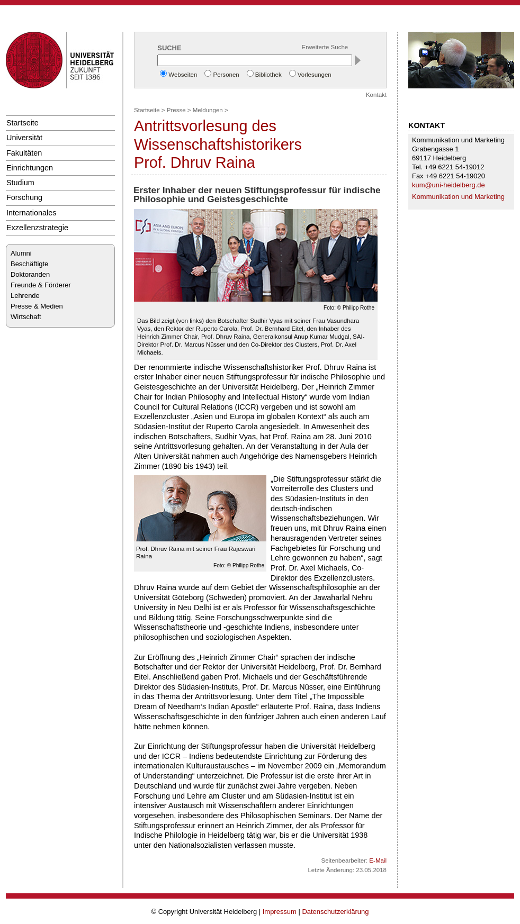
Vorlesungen (314, 74)
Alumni (21, 253)
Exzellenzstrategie (37, 227)
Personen (226, 74)
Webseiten (182, 74)
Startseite (22, 123)
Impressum (280, 912)
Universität (24, 137)
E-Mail (378, 860)
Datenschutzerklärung (335, 912)
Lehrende (25, 296)
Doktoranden (30, 274)
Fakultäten (24, 153)
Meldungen (208, 110)
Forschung (24, 197)
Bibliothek (268, 74)
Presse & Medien (37, 306)
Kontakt (376, 95)
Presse (176, 110)
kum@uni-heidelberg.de (448, 185)
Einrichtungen (29, 168)
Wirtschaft (26, 317)
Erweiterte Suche (325, 47)
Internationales (31, 213)
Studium (20, 182)
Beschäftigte (29, 264)
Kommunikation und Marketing (458, 197)
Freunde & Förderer (41, 285)
